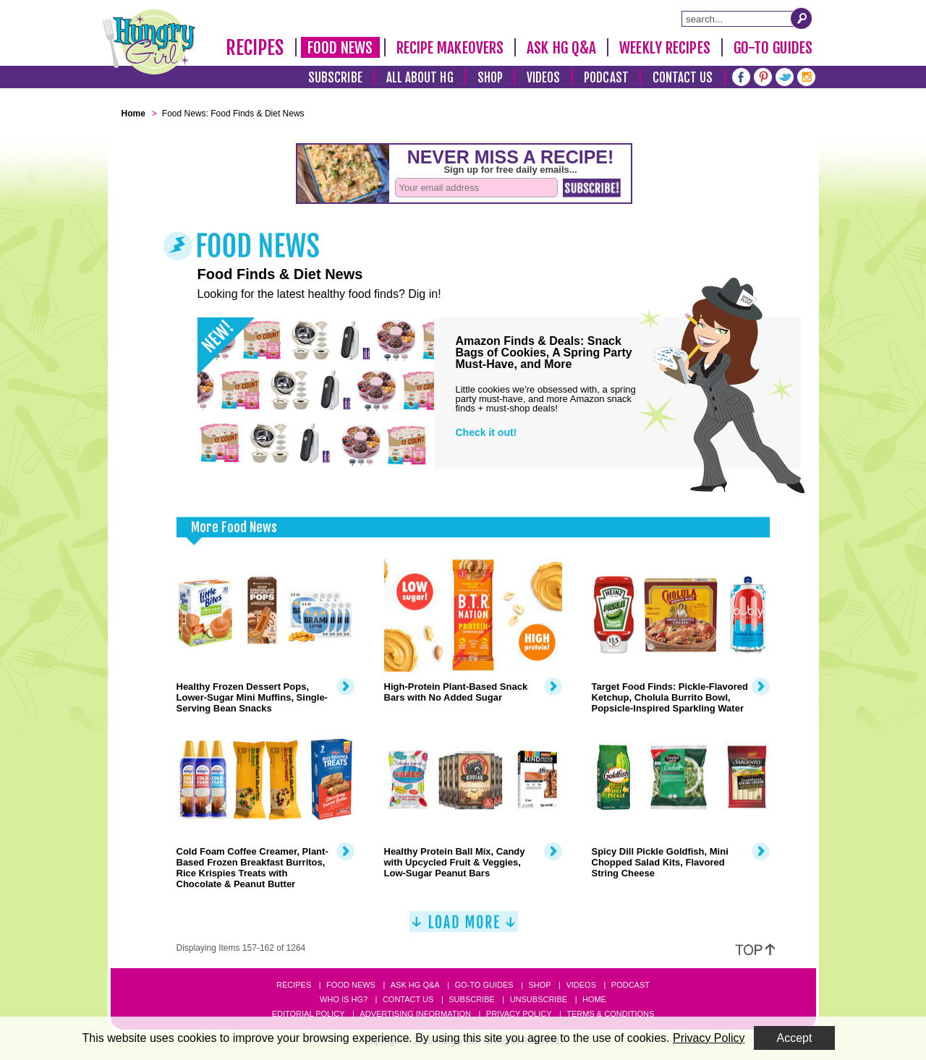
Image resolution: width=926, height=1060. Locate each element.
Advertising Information (415, 1013)
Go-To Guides (773, 47)
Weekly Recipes (664, 47)
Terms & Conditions (610, 1013)
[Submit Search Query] (801, 18)
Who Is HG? (344, 999)
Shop (490, 77)
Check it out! (486, 432)
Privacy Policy (519, 1013)
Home (594, 999)
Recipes (255, 47)
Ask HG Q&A (561, 47)
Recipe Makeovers (450, 47)
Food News (340, 47)
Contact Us (683, 77)
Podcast (606, 77)
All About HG (420, 77)
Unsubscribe (538, 999)
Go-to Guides (483, 984)
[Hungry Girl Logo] (149, 41)
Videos (544, 77)
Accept (794, 1038)
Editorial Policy (308, 1013)
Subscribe (335, 77)
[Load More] (463, 927)
